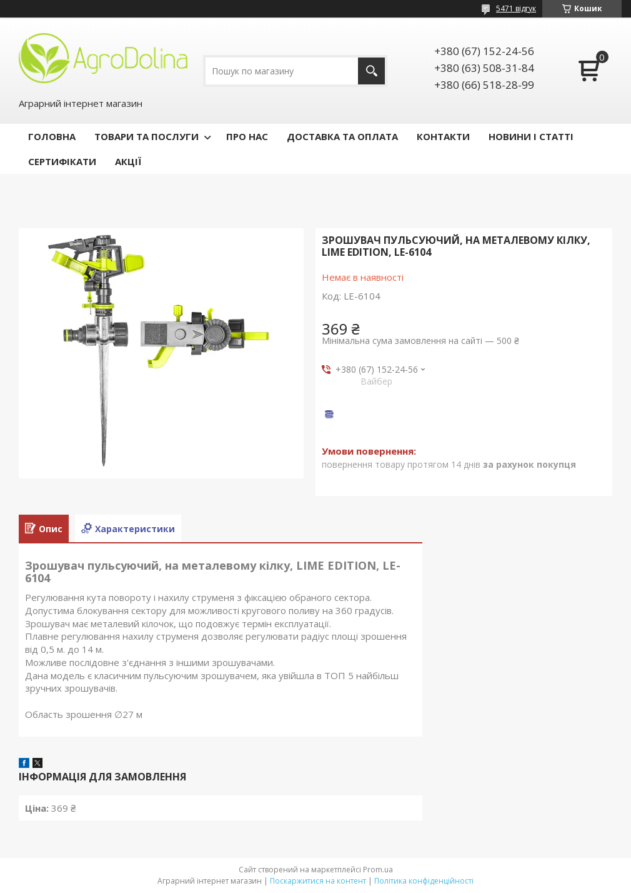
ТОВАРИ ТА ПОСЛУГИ (146, 136)
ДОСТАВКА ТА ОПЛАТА (342, 136)
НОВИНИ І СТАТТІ (531, 136)
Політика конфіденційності (424, 880)
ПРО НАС (247, 136)
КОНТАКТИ (443, 136)
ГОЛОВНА (52, 136)
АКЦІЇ (128, 161)
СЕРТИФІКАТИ (62, 161)
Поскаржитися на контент (318, 880)
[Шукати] (371, 71)
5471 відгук (516, 8)
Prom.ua (378, 869)
